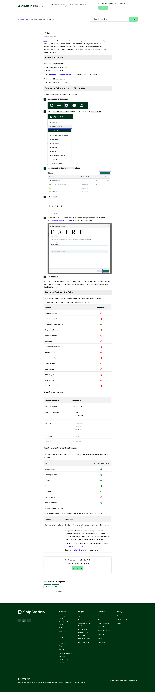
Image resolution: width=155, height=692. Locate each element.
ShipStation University (59, 5)
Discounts (48, 341)
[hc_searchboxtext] (109, 19)
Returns (61, 649)
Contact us (77, 568)
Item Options (50, 380)
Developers (69, 7)
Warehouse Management (63, 639)
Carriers (80, 619)
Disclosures (123, 680)
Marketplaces (82, 629)
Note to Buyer (50, 497)
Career (100, 639)
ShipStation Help (23, 19)
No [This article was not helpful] (56, 586)
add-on (68, 546)
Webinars (83, 5)
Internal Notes (50, 352)
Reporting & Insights (65, 653)
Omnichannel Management (63, 623)
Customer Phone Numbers (54, 324)
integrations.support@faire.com (62, 74)
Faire (45, 41)
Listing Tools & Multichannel (83, 634)
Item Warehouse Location (54, 386)
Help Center (101, 627)
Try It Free (103, 8)
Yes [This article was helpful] (47, 586)
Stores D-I (52, 19)
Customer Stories (103, 623)
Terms (112, 680)
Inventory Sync (77, 550)
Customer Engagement (63, 645)
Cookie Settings (132, 680)
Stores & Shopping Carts (84, 624)
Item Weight (49, 369)
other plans (79, 546)
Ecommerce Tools (84, 639)
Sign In (122, 4)
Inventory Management (63, 633)
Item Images (49, 375)
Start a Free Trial (122, 616)
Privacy (117, 680)
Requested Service (52, 330)
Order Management (65, 628)
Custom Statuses (51, 313)
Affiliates (100, 646)
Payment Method (51, 335)
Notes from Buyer (51, 358)
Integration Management (63, 658)
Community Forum (104, 630)
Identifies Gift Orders (52, 347)
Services (61, 663)
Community (74, 5)
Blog (99, 619)
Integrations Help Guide (38, 19)
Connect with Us (122, 619)
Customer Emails (51, 319)
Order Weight (50, 363)
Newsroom (101, 616)
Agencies (81, 616)
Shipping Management (63, 617)
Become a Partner (84, 642)
